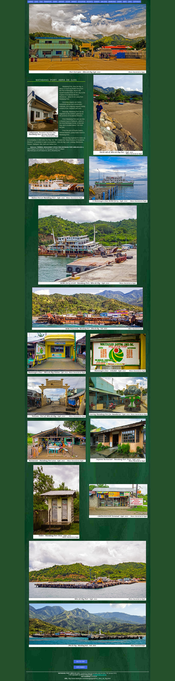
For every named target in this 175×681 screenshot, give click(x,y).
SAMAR (119, 1)
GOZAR (68, 1)
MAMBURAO (112, 1)
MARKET (74, 1)
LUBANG (30, 1)
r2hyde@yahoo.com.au (99, 674)
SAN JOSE (104, 1)
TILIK (40, 1)
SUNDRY (96, 1)
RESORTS (90, 1)
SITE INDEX (80, 667)
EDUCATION (81, 1)
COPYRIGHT (136, 1)
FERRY (55, 1)
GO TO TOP (80, 661)
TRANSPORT (48, 1)
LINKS (130, 1)
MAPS (124, 1)
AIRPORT (61, 1)
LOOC (36, 1)
